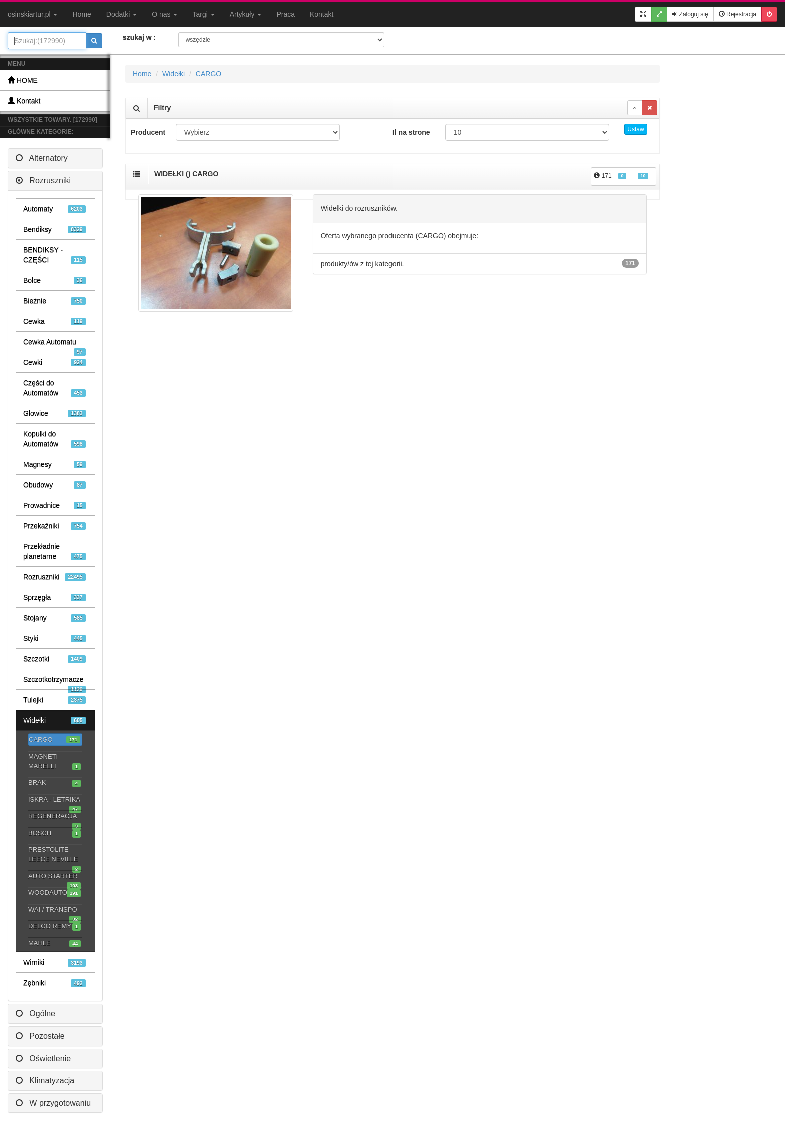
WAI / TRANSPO (54, 911)
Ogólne (35, 1013)
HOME (23, 80)
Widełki (54, 720)
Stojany (54, 618)
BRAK (54, 783)
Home (81, 14)
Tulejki (54, 700)
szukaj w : (139, 37)
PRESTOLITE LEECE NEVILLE (54, 855)
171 (621, 176)
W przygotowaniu (53, 1103)
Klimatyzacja (45, 1080)
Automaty (54, 209)
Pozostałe (40, 1036)
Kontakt (321, 14)
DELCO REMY (54, 926)
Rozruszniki (43, 180)
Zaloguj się (690, 14)
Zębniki (54, 983)
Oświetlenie (43, 1058)
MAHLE (54, 943)
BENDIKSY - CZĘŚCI (54, 255)
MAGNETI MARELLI (54, 761)
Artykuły (246, 14)
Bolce (54, 280)
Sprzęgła (54, 597)
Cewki (54, 362)
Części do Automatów (54, 388)
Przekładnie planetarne (54, 551)
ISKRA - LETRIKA (54, 801)
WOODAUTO (54, 893)
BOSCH (54, 833)
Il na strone (411, 132)
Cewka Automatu (54, 345)
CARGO (54, 740)
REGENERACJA (54, 817)
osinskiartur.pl (32, 14)
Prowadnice (54, 505)
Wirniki (54, 962)
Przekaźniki (54, 526)
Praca (285, 14)
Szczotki (54, 659)
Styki (54, 638)
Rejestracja (737, 14)
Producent (148, 132)
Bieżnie (54, 301)
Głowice (54, 413)
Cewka (54, 321)
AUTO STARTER (54, 877)
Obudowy (54, 485)
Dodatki (121, 14)
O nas (164, 14)
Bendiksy (54, 229)
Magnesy (54, 464)
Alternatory (42, 158)
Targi (203, 14)
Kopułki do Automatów (54, 439)
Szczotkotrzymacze (54, 682)
